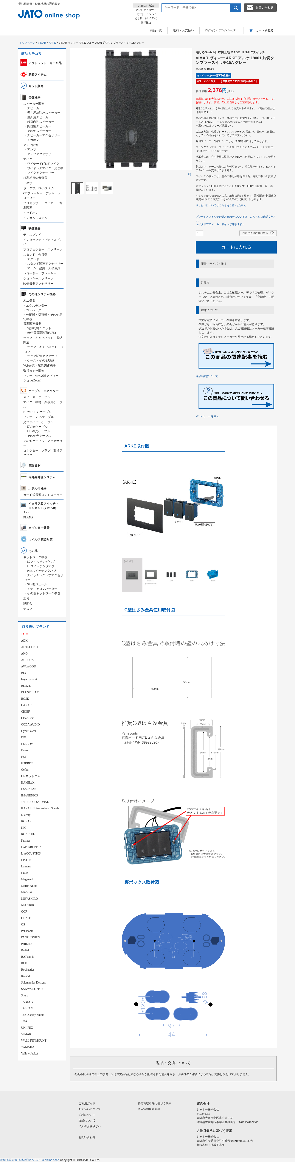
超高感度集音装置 (35, 178)
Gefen (24, 769)
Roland (25, 976)
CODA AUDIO (30, 724)
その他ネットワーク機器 (43, 593)
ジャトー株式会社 (208, 1109)
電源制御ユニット (39, 328)
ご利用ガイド (87, 1103)
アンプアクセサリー (40, 154)
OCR (24, 911)
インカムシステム (35, 218)
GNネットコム (30, 776)
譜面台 (27, 603)
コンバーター (35, 310)
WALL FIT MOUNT (33, 1040)
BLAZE (26, 685)
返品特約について (207, 376)
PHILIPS (26, 943)
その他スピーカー (39, 130)
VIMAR (42, 42)
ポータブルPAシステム (38, 188)
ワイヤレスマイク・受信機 (45, 168)
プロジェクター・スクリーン (42, 249)
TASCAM (27, 1008)
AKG (24, 653)
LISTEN (26, 860)
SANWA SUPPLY (32, 989)
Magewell (27, 879)
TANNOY (27, 1002)
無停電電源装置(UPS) (41, 332)
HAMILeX (27, 782)
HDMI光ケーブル (38, 431)
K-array (26, 814)
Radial (25, 950)
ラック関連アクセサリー (43, 356)
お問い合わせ (87, 1137)
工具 (26, 598)
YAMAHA (27, 1047)
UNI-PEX (27, 1027)
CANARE (27, 705)
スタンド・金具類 (35, 254)
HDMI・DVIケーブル (37, 411)
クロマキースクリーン (38, 278)
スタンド (33, 259)
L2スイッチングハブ (41, 561)
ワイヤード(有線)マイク (43, 163)
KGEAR (26, 821)
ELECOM (27, 743)
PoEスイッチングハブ (41, 570)
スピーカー (34, 108)
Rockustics (27, 969)
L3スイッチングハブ (41, 566)
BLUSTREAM (30, 692)
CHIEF (25, 711)
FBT (24, 756)
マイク (27, 159)
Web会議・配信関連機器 (39, 365)
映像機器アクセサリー (38, 283)
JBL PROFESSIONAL (35, 802)
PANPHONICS (30, 937)
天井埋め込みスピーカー (43, 112)
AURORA (27, 660)
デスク (27, 608)
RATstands (27, 956)
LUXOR (26, 873)
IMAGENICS (29, 795)
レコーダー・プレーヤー (39, 273)
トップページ (27, 42)
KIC (23, 827)
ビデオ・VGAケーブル (38, 417)
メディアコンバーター (42, 588)
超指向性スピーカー (40, 121)
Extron (25, 750)
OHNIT (26, 918)
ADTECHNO (29, 647)
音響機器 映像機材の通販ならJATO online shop (29, 1160)
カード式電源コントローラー (42, 494)
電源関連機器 (32, 323)
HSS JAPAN (28, 789)
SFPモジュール (37, 584)
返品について (87, 1120)
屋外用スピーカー (39, 117)
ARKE (52, 42)
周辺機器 (29, 300)
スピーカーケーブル (36, 397)
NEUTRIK (27, 905)
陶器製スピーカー (39, 126)
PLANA (28, 517)
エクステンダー (36, 305)
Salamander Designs (33, 982)
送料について (87, 1114)
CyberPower (28, 731)
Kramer (25, 840)
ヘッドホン (30, 212)
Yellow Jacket (29, 1053)
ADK (24, 640)
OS (23, 924)
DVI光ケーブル (37, 426)
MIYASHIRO (29, 898)
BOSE (25, 698)
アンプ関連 (30, 145)
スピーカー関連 (33, 103)
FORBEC (27, 763)
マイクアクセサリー (40, 172)
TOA (24, 1021)
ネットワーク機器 (35, 557)
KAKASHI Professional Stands (40, 808)
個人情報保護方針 (149, 1109)
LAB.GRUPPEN (31, 847)
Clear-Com (27, 718)
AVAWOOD (28, 666)
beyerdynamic (29, 679)
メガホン (33, 139)
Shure (24, 995)
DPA (24, 737)
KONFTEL (28, 834)
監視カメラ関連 (33, 370)
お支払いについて (90, 1109)
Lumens (26, 866)
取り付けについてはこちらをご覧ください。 (221, 205)
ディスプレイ (32, 234)
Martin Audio (29, 885)
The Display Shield (32, 1014)
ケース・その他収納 (40, 360)
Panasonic (27, 931)
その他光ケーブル (39, 435)
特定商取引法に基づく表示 (154, 1103)
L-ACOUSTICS (31, 853)
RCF (24, 963)
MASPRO (27, 892)
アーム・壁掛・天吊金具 (43, 268)
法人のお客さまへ (90, 1126)
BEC (24, 673)
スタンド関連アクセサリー (45, 263)
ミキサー (29, 183)
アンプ (31, 149)
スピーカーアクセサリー (43, 135)
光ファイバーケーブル (38, 422)
